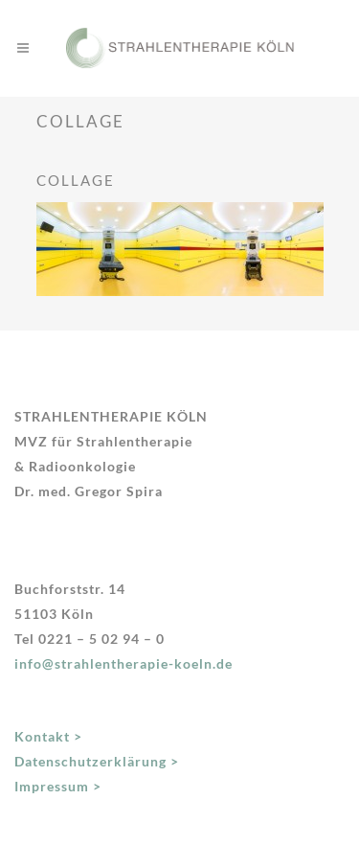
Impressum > (57, 786)
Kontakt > (48, 736)
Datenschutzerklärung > (96, 761)
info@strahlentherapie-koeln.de (123, 663)
